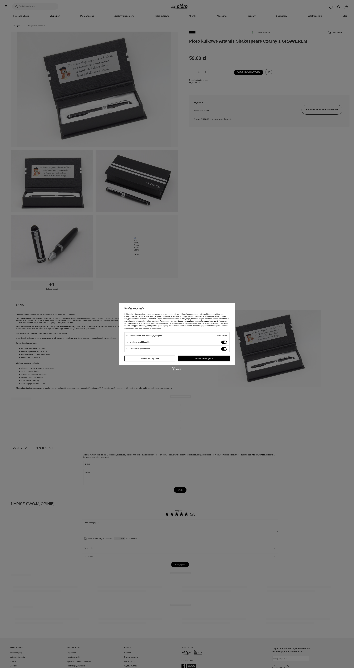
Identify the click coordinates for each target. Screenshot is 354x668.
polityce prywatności (190, 319)
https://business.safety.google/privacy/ (201, 321)
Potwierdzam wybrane (150, 358)
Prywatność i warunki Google (171, 321)
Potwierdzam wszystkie (203, 358)
